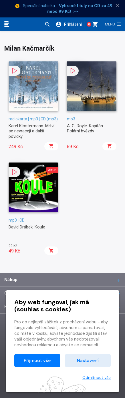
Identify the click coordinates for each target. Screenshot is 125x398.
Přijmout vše (37, 360)
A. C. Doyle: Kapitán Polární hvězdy (85, 128)
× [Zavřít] (117, 6)
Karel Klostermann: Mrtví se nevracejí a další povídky (31, 131)
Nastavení (88, 360)
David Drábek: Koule (27, 227)
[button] (48, 24)
